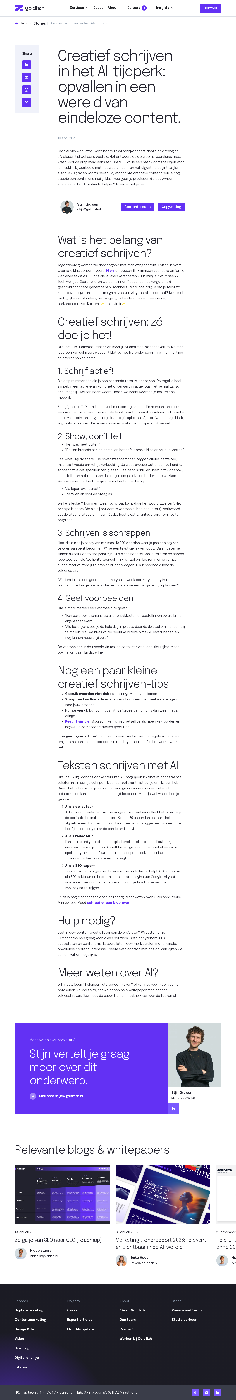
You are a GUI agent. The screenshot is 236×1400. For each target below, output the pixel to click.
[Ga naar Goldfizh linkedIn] (217, 1392)
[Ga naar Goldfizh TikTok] (195, 1392)
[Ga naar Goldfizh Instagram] (206, 1392)
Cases (99, 8)
